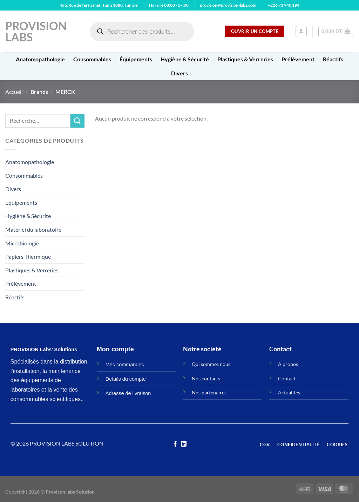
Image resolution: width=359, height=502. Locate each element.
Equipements (21, 202)
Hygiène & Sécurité (185, 59)
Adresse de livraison (128, 393)
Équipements (136, 59)
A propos (288, 364)
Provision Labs (36, 31)
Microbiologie (22, 243)
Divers (179, 73)
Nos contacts (206, 378)
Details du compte (126, 379)
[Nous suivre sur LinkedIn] (184, 444)
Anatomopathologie (40, 59)
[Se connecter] (301, 31)
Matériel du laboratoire (33, 229)
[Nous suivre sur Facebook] (175, 444)
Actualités (289, 392)
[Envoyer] (77, 121)
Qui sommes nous (211, 364)
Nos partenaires (209, 392)
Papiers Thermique (28, 256)
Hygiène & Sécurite (28, 215)
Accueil (14, 91)
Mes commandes (125, 364)
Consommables (92, 59)
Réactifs (333, 59)
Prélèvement (298, 59)
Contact (287, 378)
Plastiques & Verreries (245, 59)
